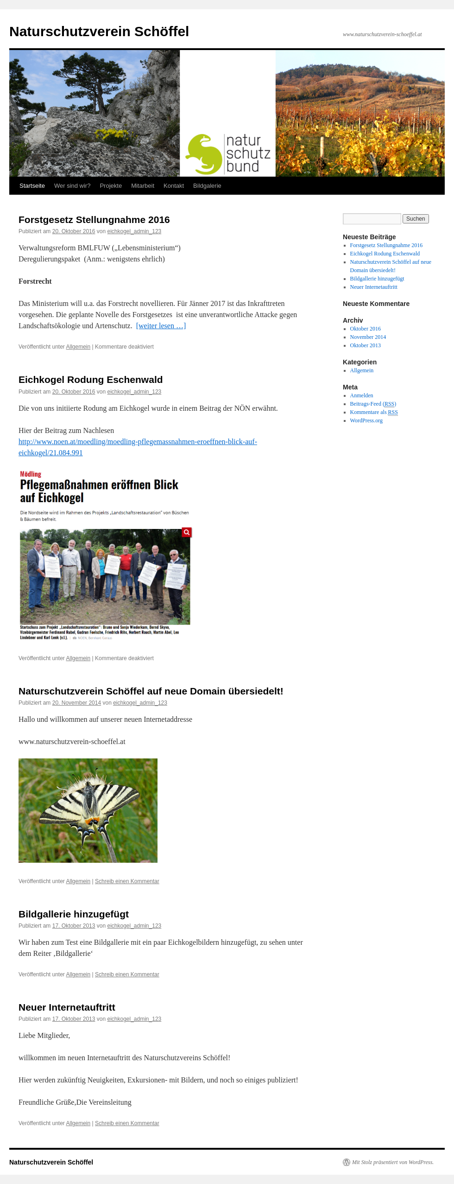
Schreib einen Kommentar (127, 881)
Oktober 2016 (365, 328)
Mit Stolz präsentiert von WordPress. (393, 1162)
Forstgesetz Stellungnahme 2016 (94, 219)
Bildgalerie (207, 185)
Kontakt (174, 185)
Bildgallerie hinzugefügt (74, 914)
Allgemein (78, 347)
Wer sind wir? (72, 185)
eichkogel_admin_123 (134, 231)
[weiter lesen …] (161, 326)
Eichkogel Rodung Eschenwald (91, 379)
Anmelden (361, 395)
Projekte (111, 185)
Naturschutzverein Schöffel (99, 31)
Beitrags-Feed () (373, 404)
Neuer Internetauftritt (67, 1007)
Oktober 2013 (365, 345)
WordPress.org (366, 420)
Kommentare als (374, 412)
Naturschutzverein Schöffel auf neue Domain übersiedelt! (151, 691)
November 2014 (368, 337)
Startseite (32, 185)
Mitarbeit (142, 185)
